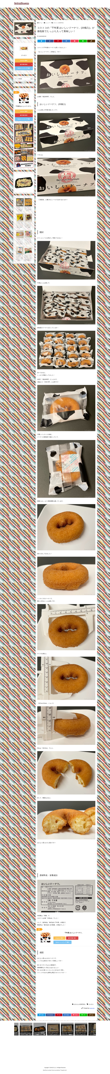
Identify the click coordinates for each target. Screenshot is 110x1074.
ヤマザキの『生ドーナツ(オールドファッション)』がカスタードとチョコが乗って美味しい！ (19, 225)
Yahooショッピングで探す (62, 942)
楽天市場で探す (72, 938)
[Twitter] (41, 41)
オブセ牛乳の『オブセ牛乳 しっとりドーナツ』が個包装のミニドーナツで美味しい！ (19, 258)
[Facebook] (50, 41)
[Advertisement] (55, 13)
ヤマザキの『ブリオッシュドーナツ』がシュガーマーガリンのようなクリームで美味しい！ (19, 242)
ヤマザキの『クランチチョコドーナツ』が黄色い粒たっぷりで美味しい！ (19, 209)
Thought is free (63, 1070)
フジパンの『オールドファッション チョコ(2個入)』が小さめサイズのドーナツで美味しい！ (28, 225)
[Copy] (91, 41)
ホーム (40, 22)
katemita (92, 1008)
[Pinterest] (58, 41)
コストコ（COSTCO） (58, 22)
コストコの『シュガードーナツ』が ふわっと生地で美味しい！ (28, 209)
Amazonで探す (59, 938)
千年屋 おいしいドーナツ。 (74, 933)
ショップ (47, 22)
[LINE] (83, 41)
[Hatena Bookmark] (66, 41)
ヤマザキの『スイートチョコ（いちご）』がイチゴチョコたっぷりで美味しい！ (28, 241)
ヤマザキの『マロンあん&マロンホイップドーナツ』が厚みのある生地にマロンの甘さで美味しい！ (28, 258)
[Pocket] (74, 41)
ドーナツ (91, 1004)
